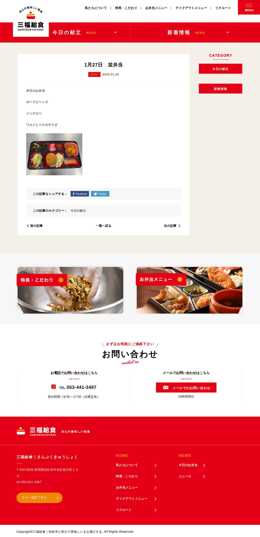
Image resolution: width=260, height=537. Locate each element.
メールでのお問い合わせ (191, 388)
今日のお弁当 (188, 465)
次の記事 (170, 225)
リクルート (223, 8)
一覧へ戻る (103, 225)
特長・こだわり (126, 8)
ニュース (185, 476)
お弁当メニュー (156, 8)
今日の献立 (78, 210)
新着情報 (220, 89)
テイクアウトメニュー (191, 8)
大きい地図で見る (34, 497)
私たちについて (96, 8)
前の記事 (36, 225)
